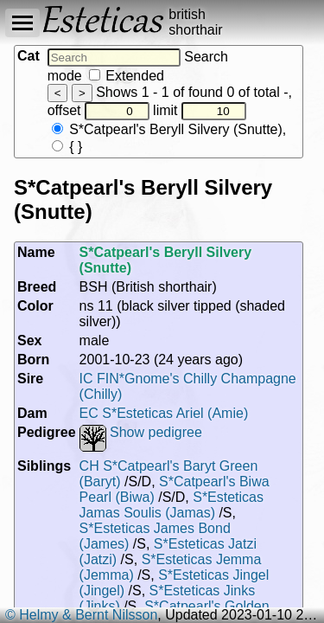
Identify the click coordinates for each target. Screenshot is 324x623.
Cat (28, 55)
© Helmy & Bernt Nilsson (81, 614)
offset (98, 110)
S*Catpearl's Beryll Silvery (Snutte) (167, 129)
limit (199, 110)
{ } (67, 146)
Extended (126, 75)
